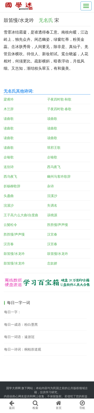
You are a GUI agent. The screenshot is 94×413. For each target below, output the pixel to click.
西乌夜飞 (54, 167)
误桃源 (52, 215)
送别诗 (9, 167)
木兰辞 (9, 109)
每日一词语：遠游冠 (19, 337)
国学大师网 (13, 388)
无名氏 (46, 20)
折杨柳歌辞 (12, 186)
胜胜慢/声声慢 (57, 225)
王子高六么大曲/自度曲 (21, 215)
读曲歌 (9, 119)
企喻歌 (9, 157)
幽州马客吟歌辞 (59, 176)
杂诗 (50, 186)
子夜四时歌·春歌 (59, 109)
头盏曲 (9, 196)
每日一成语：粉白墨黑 (21, 324)
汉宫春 (52, 234)
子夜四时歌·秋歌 (59, 99)
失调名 (52, 205)
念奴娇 (52, 263)
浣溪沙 (52, 196)
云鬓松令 (10, 225)
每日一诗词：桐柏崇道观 (22, 349)
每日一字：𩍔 (12, 312)
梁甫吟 (9, 99)
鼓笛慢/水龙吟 (14, 254)
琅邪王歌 (54, 147)
